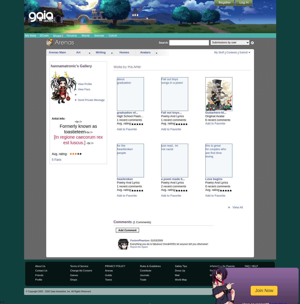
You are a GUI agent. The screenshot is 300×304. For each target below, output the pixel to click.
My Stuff (219, 52)
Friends (39, 275)
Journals (144, 275)
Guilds (108, 275)
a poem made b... (173, 179)
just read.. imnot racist (169, 147)
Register (224, 3)
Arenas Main (57, 52)
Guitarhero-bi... (216, 112)
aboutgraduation (124, 80)
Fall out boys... (171, 112)
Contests (231, 52)
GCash (44, 35)
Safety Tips (181, 266)
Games (99, 35)
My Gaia (30, 35)
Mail (177, 275)
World (86, 35)
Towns (108, 279)
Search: (164, 42)
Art (78, 52)
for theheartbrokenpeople (125, 149)
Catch (113, 35)
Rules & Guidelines (150, 266)
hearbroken (125, 179)
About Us (40, 266)
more (89, 52)
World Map (181, 279)
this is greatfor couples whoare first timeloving (216, 151)
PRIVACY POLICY (115, 266)
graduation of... (127, 112)
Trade (143, 279)
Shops (58, 35)
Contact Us (41, 270)
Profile (38, 279)
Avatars (145, 52)
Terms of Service (79, 266)
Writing (101, 52)
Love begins (214, 179)
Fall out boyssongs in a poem (172, 80)
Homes (124, 52)
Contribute (145, 270)
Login (244, 3)
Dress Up (180, 270)
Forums (72, 35)
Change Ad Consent (81, 270)
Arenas (109, 270)
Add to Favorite (127, 129)
